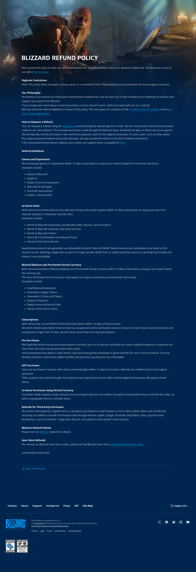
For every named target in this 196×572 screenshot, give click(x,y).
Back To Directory (34, 468)
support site (69, 126)
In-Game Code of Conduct (144, 109)
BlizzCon (44, 431)
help (122, 142)
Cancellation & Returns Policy (126, 444)
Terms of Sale (41, 72)
